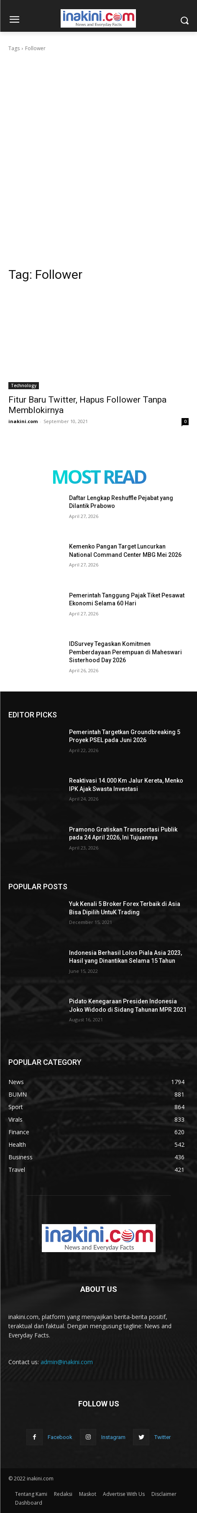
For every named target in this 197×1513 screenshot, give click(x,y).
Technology (23, 385)
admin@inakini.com (67, 1362)
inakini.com (23, 421)
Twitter (162, 1437)
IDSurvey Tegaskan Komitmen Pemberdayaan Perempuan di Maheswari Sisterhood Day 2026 (125, 651)
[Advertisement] (98, 155)
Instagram (113, 1437)
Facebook (60, 1437)
